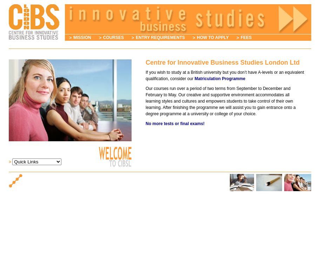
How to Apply (213, 37)
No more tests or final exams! (175, 123)
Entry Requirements (160, 37)
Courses (113, 37)
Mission (82, 37)
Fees (246, 37)
